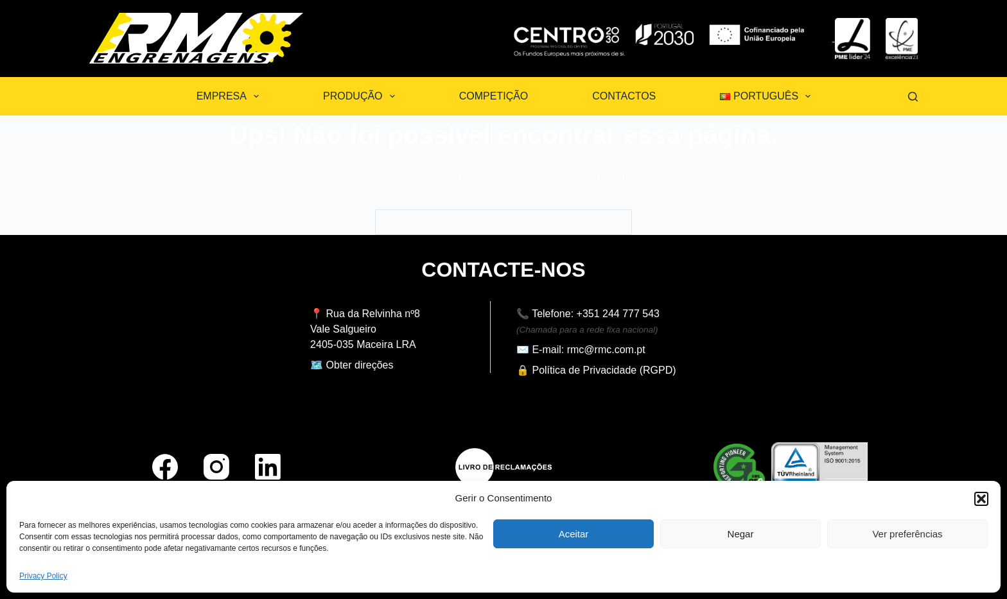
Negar (741, 533)
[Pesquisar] (913, 96)
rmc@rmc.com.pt (606, 349)
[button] (981, 498)
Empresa (230, 96)
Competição (494, 96)
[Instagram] (216, 467)
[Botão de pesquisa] (619, 222)
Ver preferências (907, 533)
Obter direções (360, 365)
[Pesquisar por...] (490, 222)
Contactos (624, 96)
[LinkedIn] (268, 467)
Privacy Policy (43, 575)
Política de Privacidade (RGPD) (604, 370)
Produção (361, 96)
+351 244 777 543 (618, 313)
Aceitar (574, 533)
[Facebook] (165, 467)
